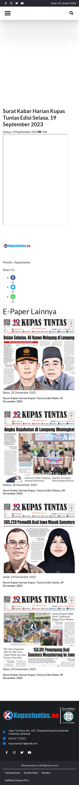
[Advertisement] (39, 63)
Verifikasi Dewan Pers (17, 780)
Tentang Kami (12, 772)
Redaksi (46, 772)
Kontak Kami (31, 772)
